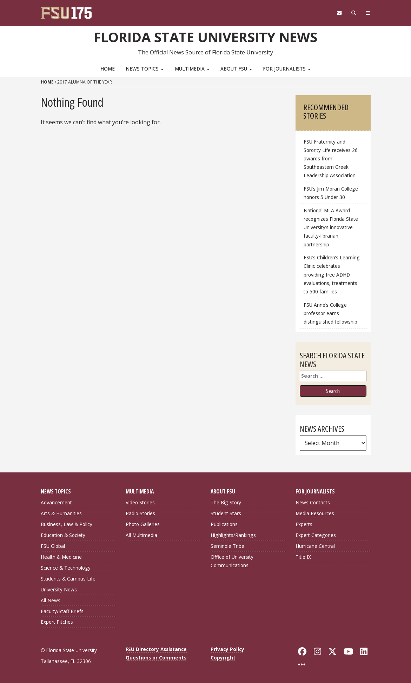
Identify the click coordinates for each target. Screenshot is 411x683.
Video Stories (140, 502)
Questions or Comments (156, 657)
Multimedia (192, 68)
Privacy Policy (227, 649)
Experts (304, 524)
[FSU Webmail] (339, 13)
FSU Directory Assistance (156, 649)
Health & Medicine (61, 556)
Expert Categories (316, 535)
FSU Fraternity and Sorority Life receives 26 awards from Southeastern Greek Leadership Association (331, 158)
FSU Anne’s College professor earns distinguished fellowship (330, 313)
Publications (224, 524)
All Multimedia (141, 535)
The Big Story (226, 502)
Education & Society (63, 535)
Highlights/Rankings (233, 535)
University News (59, 589)
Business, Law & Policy (66, 524)
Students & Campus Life (68, 578)
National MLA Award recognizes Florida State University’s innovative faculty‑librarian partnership (331, 227)
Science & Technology (66, 567)
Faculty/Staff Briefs (62, 611)
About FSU (236, 68)
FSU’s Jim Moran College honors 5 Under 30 (331, 192)
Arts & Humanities (61, 513)
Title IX (303, 556)
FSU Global (53, 546)
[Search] (354, 13)
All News (50, 600)
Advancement (56, 502)
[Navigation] (367, 13)
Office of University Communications (232, 561)
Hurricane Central (315, 546)
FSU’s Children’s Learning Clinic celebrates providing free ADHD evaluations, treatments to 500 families (332, 274)
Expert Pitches (57, 621)
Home (107, 68)
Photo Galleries (143, 524)
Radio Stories (140, 513)
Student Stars (226, 513)
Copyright (223, 657)
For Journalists (287, 68)
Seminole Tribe (227, 546)
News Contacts (313, 502)
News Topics (145, 68)
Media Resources (315, 513)
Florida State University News (205, 37)
